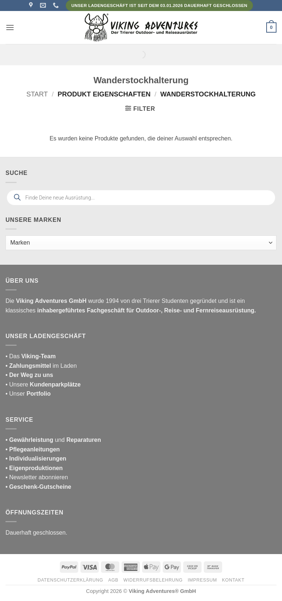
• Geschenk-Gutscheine (38, 487)
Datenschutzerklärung (70, 580)
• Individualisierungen (36, 458)
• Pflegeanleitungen (33, 449)
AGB (113, 580)
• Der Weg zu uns (29, 375)
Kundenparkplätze (55, 384)
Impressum (202, 580)
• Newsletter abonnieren (37, 477)
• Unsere (18, 384)
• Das (31, 356)
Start (37, 94)
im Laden (41, 366)
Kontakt (233, 580)
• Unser (28, 394)
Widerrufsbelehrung (152, 580)
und (53, 440)
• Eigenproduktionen (34, 468)
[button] (10, 27)
